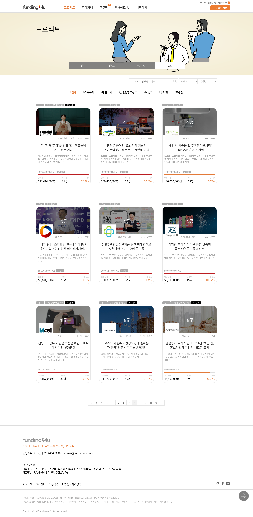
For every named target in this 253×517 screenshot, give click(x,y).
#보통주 (148, 92)
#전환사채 (106, 92)
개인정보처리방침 (72, 484)
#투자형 (163, 92)
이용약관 (54, 484)
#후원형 (178, 92)
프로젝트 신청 (220, 8)
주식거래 (87, 8)
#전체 (73, 92)
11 (151, 403)
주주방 (103, 8)
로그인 (203, 2)
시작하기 (141, 8)
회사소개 (28, 484)
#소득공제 (88, 92)
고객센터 (41, 484)
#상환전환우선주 (127, 92)
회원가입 (212, 2)
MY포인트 (222, 2)
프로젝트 (69, 8)
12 (156, 403)
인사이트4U (121, 8)
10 (145, 403)
